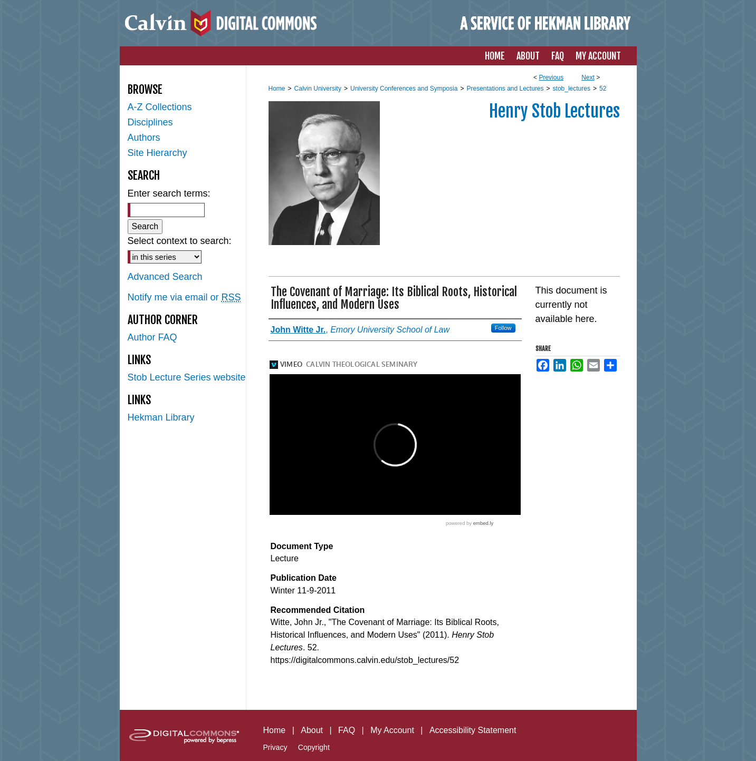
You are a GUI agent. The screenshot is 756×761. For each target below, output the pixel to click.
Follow (503, 328)
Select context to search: (180, 241)
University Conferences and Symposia (403, 88)
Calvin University (317, 88)
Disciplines (150, 122)
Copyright (314, 747)
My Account (392, 730)
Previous (551, 77)
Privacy (275, 747)
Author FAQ (152, 337)
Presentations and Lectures (504, 88)
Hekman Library (161, 417)
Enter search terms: (169, 193)
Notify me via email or (184, 297)
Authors (144, 137)
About (312, 730)
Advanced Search (165, 276)
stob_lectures (571, 88)
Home (277, 88)
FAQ (346, 730)
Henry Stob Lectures (554, 111)
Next (588, 77)
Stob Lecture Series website (187, 377)
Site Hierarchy (157, 153)
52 (602, 88)
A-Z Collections (160, 107)
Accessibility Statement (472, 730)
